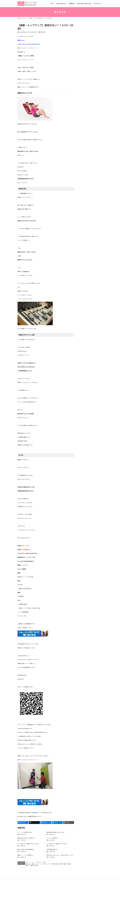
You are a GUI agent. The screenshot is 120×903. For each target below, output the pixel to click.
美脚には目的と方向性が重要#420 (26, 849)
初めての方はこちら (85, 99)
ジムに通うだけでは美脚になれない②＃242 (28, 843)
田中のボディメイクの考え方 (87, 105)
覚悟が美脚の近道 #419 (52, 849)
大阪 (58, 864)
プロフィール (83, 89)
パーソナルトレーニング (39, 864)
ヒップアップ (49, 864)
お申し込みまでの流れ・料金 (87, 86)
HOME (81, 74)
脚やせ (28, 865)
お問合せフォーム (91, 33)
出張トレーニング (84, 96)
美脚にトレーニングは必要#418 (25, 855)
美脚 (70, 864)
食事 (37, 865)
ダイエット (28, 862)
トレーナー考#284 (83, 114)
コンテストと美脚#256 (52, 838)
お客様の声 (82, 83)
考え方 (44, 862)
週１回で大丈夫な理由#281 (85, 131)
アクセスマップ (83, 80)
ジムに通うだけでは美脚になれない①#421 (57, 843)
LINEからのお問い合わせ (86, 77)
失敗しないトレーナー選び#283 (86, 119)
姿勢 (81, 156)
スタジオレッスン (84, 146)
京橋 (54, 864)
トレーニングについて (36, 862)
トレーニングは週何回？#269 (25, 832)
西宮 (33, 865)
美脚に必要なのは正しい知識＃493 (26, 838)
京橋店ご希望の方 (84, 93)
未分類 (81, 159)
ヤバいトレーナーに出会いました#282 (88, 125)
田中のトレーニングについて (87, 102)
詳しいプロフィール (91, 67)
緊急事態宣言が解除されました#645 (55, 832)
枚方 (62, 864)
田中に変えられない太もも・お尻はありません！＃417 (60, 855)
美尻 (66, 864)
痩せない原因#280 (83, 136)
